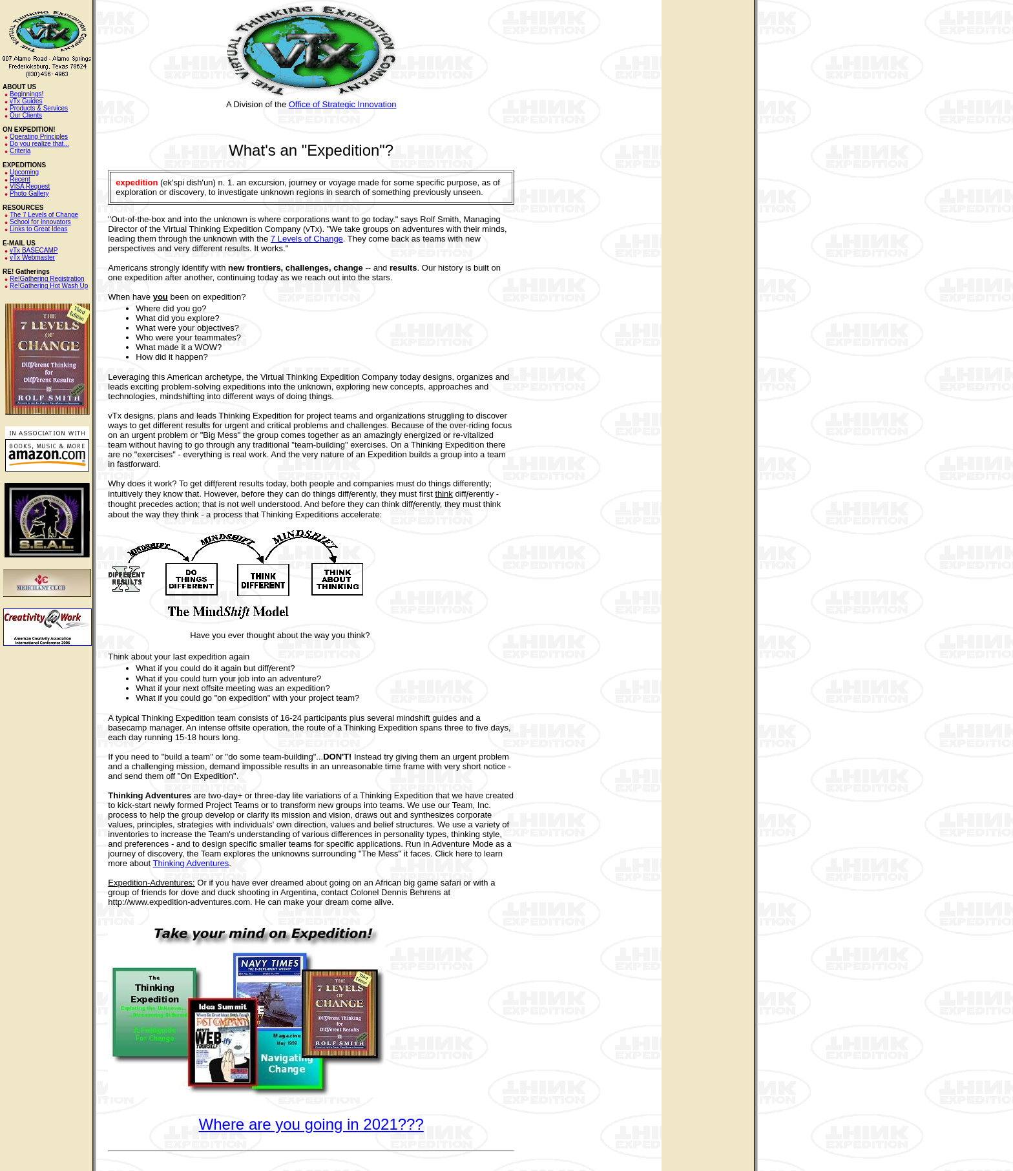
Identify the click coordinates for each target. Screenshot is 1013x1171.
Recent (20, 179)
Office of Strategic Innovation (343, 104)
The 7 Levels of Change (44, 214)
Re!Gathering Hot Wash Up (49, 285)
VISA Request (30, 186)
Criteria (20, 150)
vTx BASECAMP (33, 250)
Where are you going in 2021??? (311, 1124)
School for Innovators (40, 221)
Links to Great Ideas (39, 229)
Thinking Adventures (190, 863)
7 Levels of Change (307, 239)
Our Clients (26, 115)
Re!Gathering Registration (47, 278)
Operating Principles (39, 136)
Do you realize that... (39, 143)
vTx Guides (26, 101)
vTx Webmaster (32, 257)
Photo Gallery (29, 193)
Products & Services (39, 108)
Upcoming (24, 172)
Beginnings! (26, 94)
